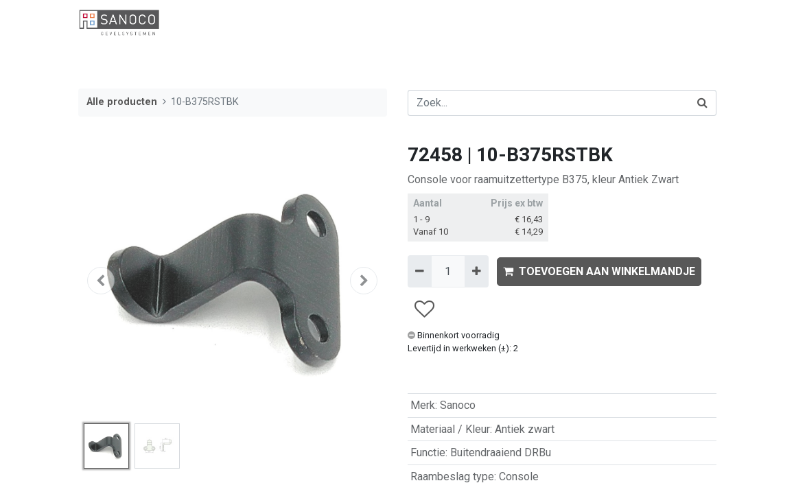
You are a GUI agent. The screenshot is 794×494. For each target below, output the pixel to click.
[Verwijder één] (420, 271)
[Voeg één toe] (477, 271)
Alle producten (121, 102)
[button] (101, 281)
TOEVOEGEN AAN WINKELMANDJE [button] (599, 271)
